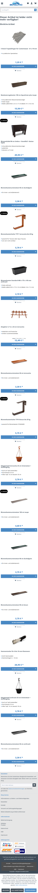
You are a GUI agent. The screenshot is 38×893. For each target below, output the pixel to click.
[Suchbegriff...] (19, 10)
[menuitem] (2, 3)
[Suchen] (35, 10)
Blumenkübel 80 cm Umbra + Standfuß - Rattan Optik (17, 142)
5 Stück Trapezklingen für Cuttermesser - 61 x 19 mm (19, 49)
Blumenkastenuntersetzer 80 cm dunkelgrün (16, 559)
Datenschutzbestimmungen (16, 788)
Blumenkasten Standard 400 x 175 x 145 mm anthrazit (16, 281)
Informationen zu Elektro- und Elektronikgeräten (15, 798)
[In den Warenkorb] (19, 66)
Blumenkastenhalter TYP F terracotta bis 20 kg (17, 234)
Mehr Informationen (21, 885)
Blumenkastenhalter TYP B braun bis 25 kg (15, 419)
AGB (2, 832)
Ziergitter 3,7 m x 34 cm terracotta (12, 327)
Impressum (3, 835)
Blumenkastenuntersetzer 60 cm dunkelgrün (16, 188)
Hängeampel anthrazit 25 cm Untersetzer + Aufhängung (15, 698)
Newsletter (4, 802)
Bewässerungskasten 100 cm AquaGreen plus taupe (19, 95)
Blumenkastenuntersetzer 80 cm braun (14, 605)
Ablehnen (5, 890)
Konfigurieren (30, 890)
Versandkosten (29, 857)
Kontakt (3, 805)
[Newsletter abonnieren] (34, 785)
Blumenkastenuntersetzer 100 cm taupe (15, 512)
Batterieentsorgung (3, 820)
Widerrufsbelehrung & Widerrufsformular (13, 812)
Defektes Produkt (3, 824)
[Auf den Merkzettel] (18, 71)
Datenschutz (3, 828)
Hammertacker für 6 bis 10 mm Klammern (15, 651)
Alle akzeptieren (17, 890)
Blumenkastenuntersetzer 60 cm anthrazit (15, 744)
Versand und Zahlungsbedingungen (11, 808)
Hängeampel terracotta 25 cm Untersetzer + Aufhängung (16, 466)
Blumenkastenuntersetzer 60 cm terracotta (16, 373)
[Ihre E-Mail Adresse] (17, 785)
